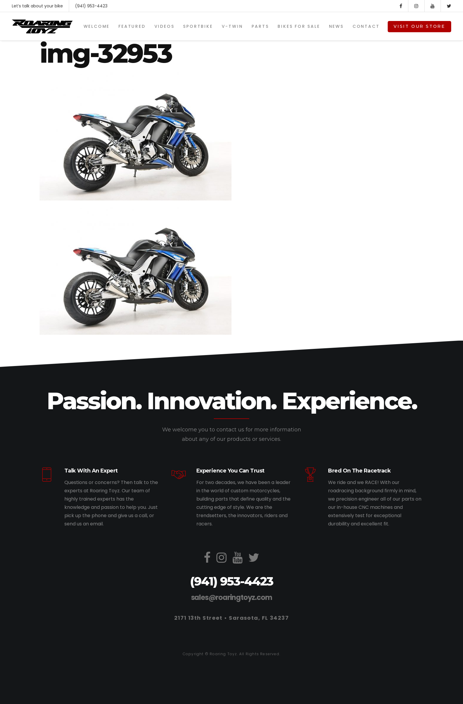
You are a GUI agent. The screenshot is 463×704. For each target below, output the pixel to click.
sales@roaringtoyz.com (231, 597)
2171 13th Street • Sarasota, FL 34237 (231, 618)
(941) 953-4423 (91, 6)
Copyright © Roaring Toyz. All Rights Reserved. (231, 653)
